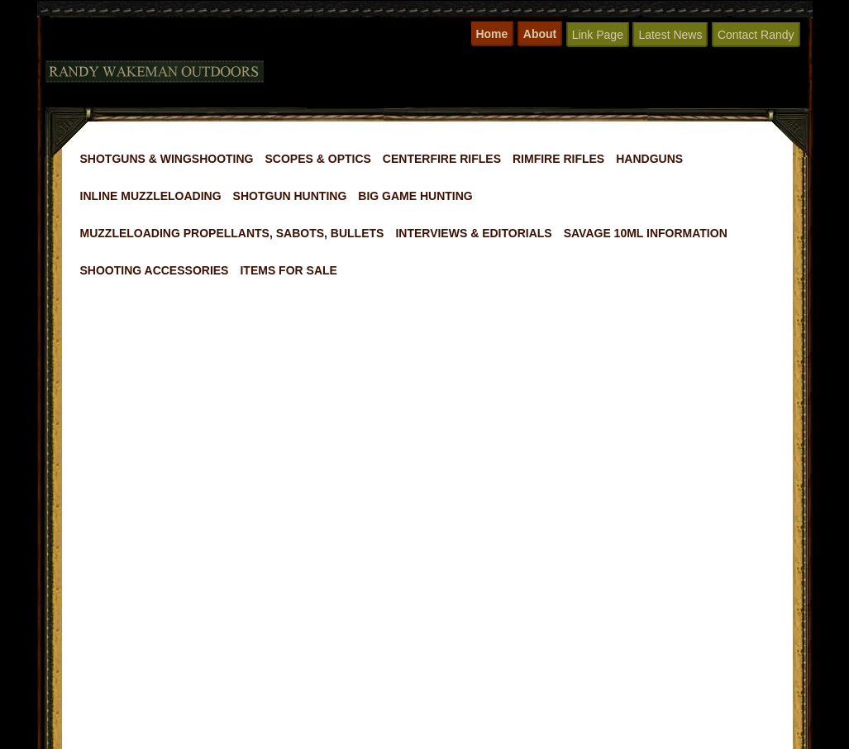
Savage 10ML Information (645, 233)
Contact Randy (756, 34)
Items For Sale (288, 270)
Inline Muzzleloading (151, 196)
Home (491, 34)
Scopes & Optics (318, 158)
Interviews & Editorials (473, 233)
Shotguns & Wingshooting (167, 158)
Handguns (649, 158)
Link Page (597, 34)
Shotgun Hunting (290, 196)
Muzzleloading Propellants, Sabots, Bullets (232, 233)
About (539, 34)
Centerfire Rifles (442, 158)
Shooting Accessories (154, 270)
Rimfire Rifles (558, 158)
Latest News (670, 34)
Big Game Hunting (415, 196)
